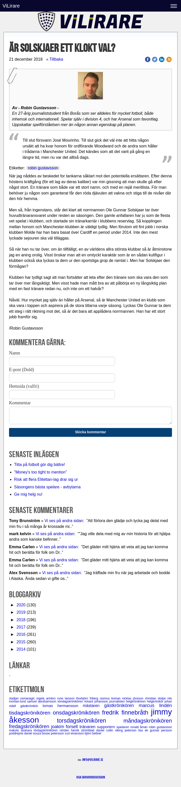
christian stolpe (156, 698)
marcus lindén (155, 705)
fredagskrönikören (30, 726)
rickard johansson (96, 701)
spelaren (123, 727)
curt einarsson (75, 733)
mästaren (93, 705)
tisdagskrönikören (31, 713)
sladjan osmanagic (22, 698)
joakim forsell (65, 726)
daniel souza (33, 733)
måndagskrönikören (148, 721)
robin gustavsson (43, 168)
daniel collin (105, 730)
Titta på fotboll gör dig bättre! (39, 464)
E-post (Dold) (21, 369)
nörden (65, 730)
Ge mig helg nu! (28, 494)
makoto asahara (21, 730)
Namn (14, 353)
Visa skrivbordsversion (90, 777)
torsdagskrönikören (90, 720)
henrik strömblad (83, 730)
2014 (21, 649)
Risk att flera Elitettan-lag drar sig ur (46, 479)
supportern (106, 727)
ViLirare (11, 6)
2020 (21, 605)
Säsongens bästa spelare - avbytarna (48, 487)
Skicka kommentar (90, 432)
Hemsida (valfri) (24, 386)
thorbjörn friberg (88, 698)
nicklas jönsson (133, 698)
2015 (21, 642)
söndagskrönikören (70, 701)
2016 (21, 634)
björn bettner (93, 733)
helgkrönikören (136, 701)
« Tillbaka (54, 59)
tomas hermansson (63, 705)
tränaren (88, 726)
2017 (21, 627)
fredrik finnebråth (126, 712)
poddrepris (16, 733)
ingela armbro (46, 698)
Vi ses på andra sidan (63, 521)
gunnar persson (161, 730)
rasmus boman (111, 698)
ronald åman (139, 727)
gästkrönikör (31, 706)
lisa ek (144, 730)
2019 (21, 612)
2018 (21, 620)
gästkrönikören (121, 705)
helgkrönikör (155, 701)
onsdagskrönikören (77, 713)
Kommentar (20, 402)
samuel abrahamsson (42, 701)
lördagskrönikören (46, 730)
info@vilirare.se (92, 760)
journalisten (117, 701)
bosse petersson (53, 733)
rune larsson (66, 698)
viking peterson (126, 730)
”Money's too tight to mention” (40, 472)
